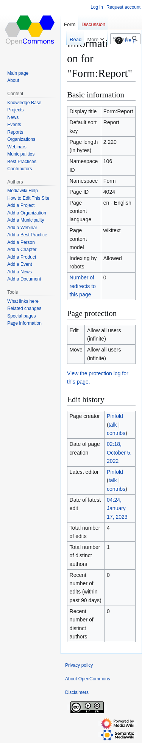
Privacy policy (79, 665)
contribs (116, 433)
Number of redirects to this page (83, 286)
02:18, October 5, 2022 (119, 452)
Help (124, 40)
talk (113, 425)
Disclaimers (77, 692)
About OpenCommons (87, 678)
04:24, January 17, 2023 (117, 508)
